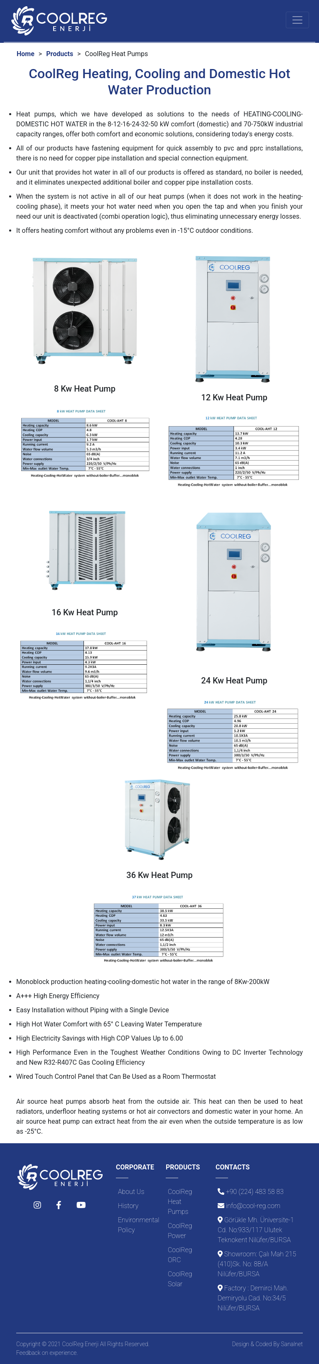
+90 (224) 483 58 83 (255, 1192)
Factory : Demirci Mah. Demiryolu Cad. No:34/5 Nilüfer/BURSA (253, 1298)
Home (25, 54)
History (128, 1206)
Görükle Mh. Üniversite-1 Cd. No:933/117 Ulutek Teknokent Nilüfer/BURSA (256, 1230)
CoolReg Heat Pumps (180, 1202)
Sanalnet (292, 1344)
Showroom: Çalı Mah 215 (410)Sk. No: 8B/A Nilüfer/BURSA (257, 1264)
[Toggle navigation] (297, 20)
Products (59, 54)
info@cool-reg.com (253, 1206)
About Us (131, 1192)
